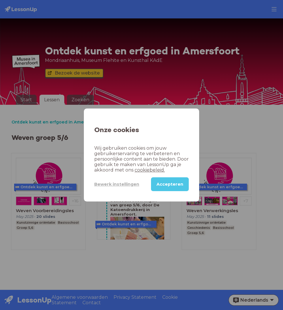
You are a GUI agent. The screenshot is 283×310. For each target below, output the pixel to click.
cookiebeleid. (150, 170)
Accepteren (169, 184)
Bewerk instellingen (116, 184)
